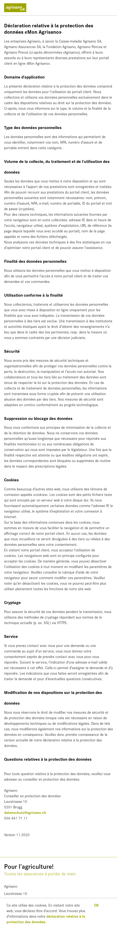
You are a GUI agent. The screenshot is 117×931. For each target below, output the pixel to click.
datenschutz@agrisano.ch (25, 812)
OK (96, 905)
